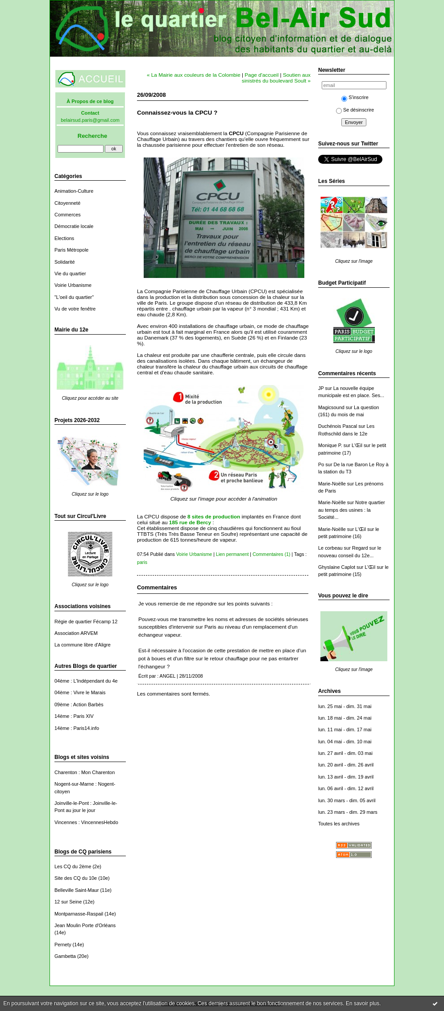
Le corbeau (330, 548)
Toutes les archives (339, 823)
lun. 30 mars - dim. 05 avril (347, 800)
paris (142, 562)
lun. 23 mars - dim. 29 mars (348, 812)
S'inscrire (355, 97)
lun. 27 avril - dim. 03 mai (345, 753)
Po (321, 464)
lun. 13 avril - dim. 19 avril (345, 776)
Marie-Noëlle (332, 483)
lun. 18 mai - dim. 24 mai (344, 718)
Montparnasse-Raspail (78, 913)
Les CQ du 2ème (72, 866)
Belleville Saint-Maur (76, 890)
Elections (64, 238)
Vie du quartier (70, 273)
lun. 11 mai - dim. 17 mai (344, 729)
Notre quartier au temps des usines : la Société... (351, 510)
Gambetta (65, 956)
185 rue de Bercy (190, 522)
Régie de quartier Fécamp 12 (85, 621)
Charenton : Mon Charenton (84, 772)
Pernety (62, 944)
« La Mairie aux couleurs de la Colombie (194, 75)
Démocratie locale (73, 226)
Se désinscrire (355, 109)
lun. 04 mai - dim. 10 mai (344, 741)
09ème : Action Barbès (79, 704)
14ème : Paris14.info (76, 728)
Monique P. (330, 445)
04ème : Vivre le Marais (79, 692)
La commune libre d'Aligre (82, 644)
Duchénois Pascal (337, 426)
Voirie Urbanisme (72, 285)
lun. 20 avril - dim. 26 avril (345, 764)
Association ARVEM (76, 633)
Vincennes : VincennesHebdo (86, 822)
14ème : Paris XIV (74, 716)
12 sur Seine (68, 901)
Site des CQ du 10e (75, 878)
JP (321, 388)
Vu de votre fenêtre (74, 308)
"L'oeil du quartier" (74, 297)
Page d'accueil (261, 75)
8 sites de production (213, 516)
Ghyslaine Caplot (336, 567)
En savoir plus (362, 1003)
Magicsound (331, 407)
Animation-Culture (73, 191)
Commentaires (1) (271, 554)
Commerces (67, 214)
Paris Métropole (71, 250)
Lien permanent (232, 554)
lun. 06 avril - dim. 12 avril (345, 788)
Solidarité (64, 262)
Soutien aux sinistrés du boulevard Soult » (276, 77)
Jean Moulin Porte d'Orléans (85, 925)
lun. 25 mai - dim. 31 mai (344, 706)
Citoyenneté (67, 203)
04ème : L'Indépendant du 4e (86, 681)
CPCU (236, 133)
